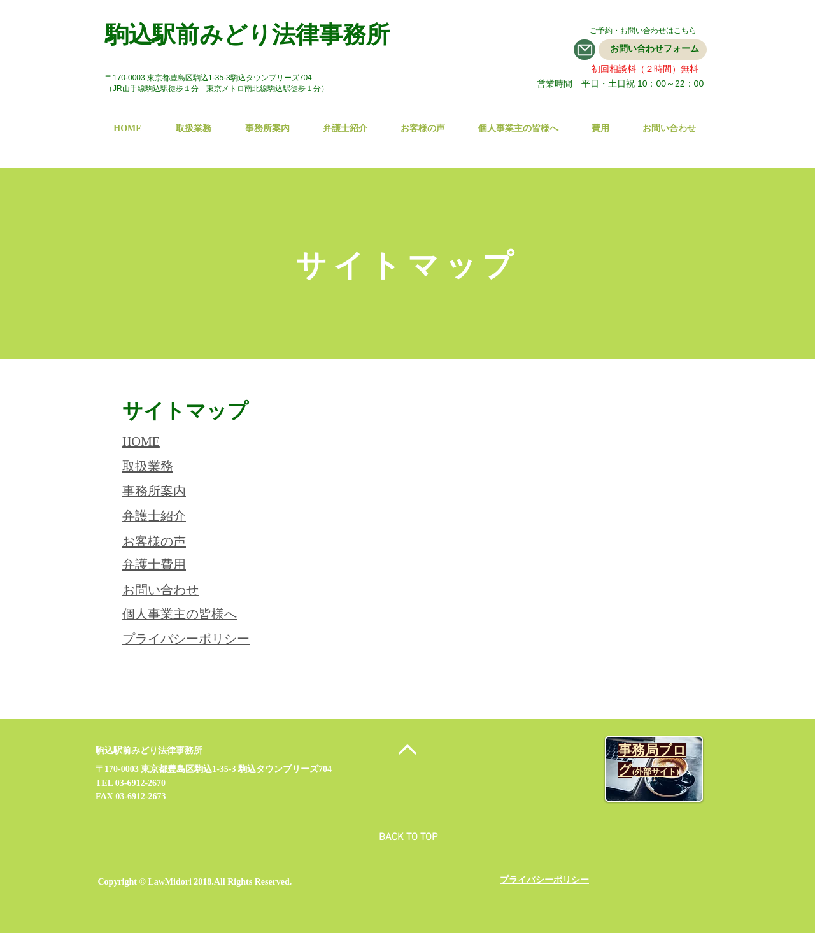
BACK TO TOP (408, 837)
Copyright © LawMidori (145, 882)
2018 (202, 882)
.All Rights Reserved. (251, 882)
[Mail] (584, 49)
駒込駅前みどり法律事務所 (247, 35)
